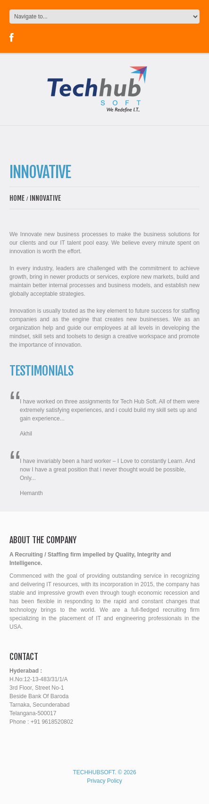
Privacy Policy (104, 781)
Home (17, 198)
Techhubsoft (94, 772)
